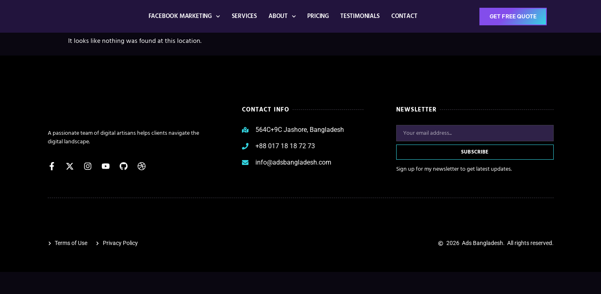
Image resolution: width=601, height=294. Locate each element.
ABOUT (282, 16)
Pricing (318, 16)
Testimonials (360, 16)
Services (244, 16)
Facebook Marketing (184, 16)
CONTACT (404, 16)
